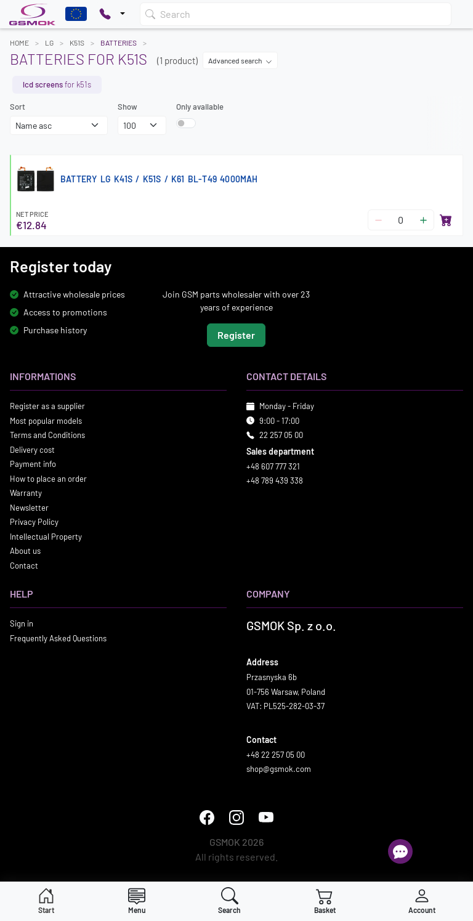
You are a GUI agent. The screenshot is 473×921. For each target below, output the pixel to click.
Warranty (26, 493)
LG (49, 42)
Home (19, 42)
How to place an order (48, 479)
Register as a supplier (47, 407)
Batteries (118, 42)
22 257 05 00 (281, 435)
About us (25, 551)
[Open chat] (400, 851)
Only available (200, 107)
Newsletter (29, 508)
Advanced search (240, 60)
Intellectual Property (46, 537)
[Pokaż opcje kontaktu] (112, 14)
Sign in (21, 624)
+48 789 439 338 (274, 481)
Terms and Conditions (47, 435)
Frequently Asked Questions (58, 638)
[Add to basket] (446, 220)
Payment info (33, 464)
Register (236, 335)
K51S (77, 42)
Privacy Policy (34, 522)
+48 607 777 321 (273, 466)
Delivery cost (32, 450)
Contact (24, 565)
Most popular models (46, 421)
